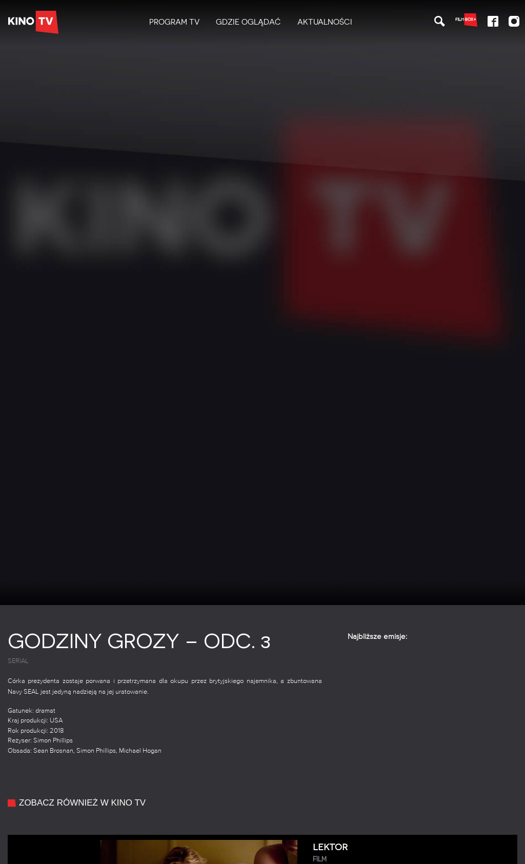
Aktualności (324, 22)
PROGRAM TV (174, 22)
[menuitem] (174, 22)
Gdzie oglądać (248, 22)
